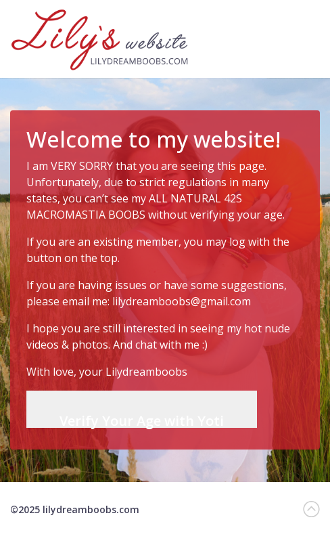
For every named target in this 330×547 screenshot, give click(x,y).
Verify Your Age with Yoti (142, 420)
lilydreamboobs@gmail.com (181, 301)
